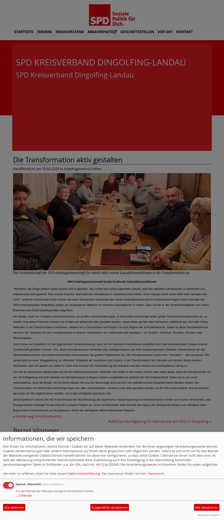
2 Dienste (24, 495)
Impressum (156, 473)
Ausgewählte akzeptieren (110, 507)
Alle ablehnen (14, 507)
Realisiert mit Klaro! (208, 515)
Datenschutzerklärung (84, 473)
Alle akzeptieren (206, 507)
